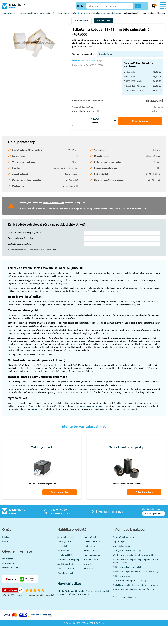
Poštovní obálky (91, 550)
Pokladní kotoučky (65, 573)
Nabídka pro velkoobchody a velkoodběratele (133, 589)
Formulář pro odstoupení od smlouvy (129, 580)
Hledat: (80, 6)
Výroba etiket (8, 563)
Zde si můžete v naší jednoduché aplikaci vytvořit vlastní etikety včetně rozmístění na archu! (83, 592)
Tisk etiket (62, 546)
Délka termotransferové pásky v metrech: (27, 232)
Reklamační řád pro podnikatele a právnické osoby (135, 571)
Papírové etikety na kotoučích (67, 13)
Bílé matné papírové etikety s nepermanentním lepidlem (102, 13)
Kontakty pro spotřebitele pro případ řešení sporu (135, 585)
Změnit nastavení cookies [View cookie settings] (124, 597)
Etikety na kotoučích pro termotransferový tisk (36, 13)
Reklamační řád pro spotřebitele (127, 567)
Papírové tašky (90, 537)
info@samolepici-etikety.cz (110, 511)
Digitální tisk (63, 550)
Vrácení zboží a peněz (123, 546)
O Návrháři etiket (10, 567)
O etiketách (7, 558)
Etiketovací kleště (65, 555)
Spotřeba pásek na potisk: (19, 243)
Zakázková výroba (92, 559)
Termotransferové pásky (68, 559)
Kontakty (6, 541)
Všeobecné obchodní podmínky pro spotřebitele (135, 555)
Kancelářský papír (92, 555)
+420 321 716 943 (62, 511)
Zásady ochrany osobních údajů (127, 550)
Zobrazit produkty (59, 492)
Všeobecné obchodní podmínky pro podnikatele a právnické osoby (135, 561)
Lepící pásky (89, 546)
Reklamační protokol (122, 576)
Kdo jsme (6, 537)
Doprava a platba (120, 541)
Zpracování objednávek (123, 537)
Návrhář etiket (69, 583)
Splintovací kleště (65, 568)
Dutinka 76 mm (103, 20)
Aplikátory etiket (65, 564)
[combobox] (130, 54)
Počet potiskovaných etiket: (21, 238)
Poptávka (88, 568)
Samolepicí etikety (10, 13)
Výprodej (88, 564)
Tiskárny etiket (64, 541)
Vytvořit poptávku (153, 513)
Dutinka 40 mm (81, 20)
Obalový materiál (92, 541)
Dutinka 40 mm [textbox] (106, 53)
